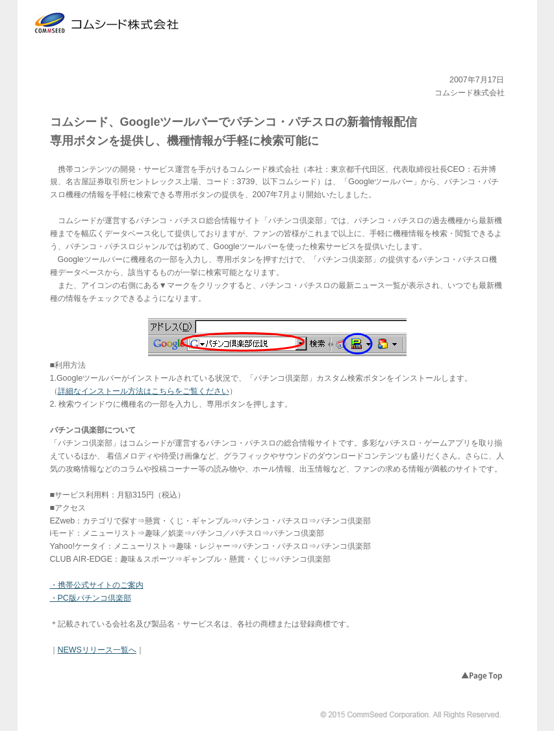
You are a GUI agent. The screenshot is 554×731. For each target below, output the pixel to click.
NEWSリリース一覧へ (97, 649)
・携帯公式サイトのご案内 (97, 585)
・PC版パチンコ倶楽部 (90, 598)
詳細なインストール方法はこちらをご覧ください (143, 391)
